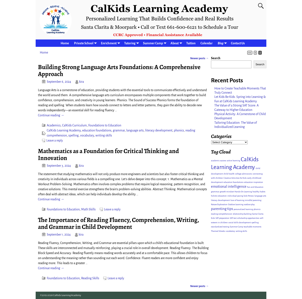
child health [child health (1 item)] (229, 174)
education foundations (96, 130)
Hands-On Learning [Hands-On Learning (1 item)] (243, 191)
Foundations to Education (104, 125)
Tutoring (132, 43)
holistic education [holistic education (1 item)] (219, 196)
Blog (223, 43)
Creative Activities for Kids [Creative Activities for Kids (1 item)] (235, 178)
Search (215, 58)
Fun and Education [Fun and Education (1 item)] (255, 187)
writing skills (103, 135)
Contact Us (238, 43)
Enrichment (111, 43)
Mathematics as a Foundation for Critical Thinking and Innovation (108, 154)
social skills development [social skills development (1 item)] (239, 222)
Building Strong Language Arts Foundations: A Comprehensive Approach (119, 70)
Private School (86, 43)
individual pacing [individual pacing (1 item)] (235, 196)
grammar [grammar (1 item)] (215, 191)
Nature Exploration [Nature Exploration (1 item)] (219, 204)
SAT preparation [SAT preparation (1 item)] (222, 218)
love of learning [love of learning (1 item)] (237, 200)
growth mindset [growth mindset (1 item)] (227, 191)
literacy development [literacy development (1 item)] (220, 200)
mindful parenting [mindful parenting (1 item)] (253, 200)
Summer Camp (155, 43)
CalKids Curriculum (74, 125)
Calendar (206, 43)
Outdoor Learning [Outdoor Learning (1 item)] (235, 204)
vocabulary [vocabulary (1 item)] (230, 231)
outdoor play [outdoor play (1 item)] (249, 204)
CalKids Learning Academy (64, 130)
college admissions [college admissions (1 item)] (243, 174)
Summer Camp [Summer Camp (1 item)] (236, 227)
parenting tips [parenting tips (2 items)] (222, 209)
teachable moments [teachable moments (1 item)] (252, 227)
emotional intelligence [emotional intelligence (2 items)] (228, 187)
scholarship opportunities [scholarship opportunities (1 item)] (248, 218)
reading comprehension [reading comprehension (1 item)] (221, 214)
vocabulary (87, 135)
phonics (179, 130)
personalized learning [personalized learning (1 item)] (243, 209)
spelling (73, 135)
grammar (119, 130)
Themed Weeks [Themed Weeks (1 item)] (218, 231)
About (177, 43)
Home (65, 43)
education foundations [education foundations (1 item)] (233, 182)
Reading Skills (90, 278)
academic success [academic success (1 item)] (218, 160)
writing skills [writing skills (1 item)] (241, 231)
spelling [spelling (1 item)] (255, 222)
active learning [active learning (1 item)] (233, 160)
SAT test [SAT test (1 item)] (233, 218)
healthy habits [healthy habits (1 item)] (259, 191)
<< (249, 52)
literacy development (158, 130)
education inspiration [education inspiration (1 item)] (253, 182)
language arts (135, 130)
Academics (54, 125)
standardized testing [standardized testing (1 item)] (220, 227)
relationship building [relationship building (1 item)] (242, 214)
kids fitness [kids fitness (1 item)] (249, 196)
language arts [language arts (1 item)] (260, 196)
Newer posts (199, 58)
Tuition (190, 43)
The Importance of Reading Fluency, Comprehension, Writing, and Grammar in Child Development (118, 223)
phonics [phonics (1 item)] (257, 209)
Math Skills (88, 209)
